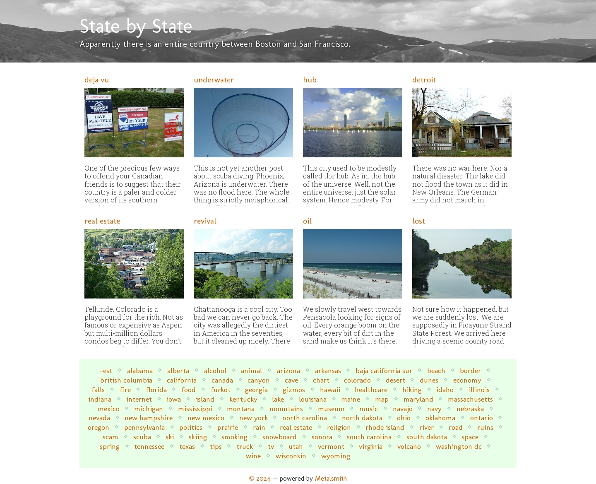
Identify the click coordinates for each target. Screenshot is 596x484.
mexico (109, 408)
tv (271, 446)
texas (187, 446)
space (469, 436)
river (426, 427)
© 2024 (260, 478)
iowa (173, 399)
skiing (198, 436)
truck (244, 446)
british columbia (126, 380)
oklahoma (440, 417)
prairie (227, 427)
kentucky (243, 399)
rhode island (384, 427)
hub (310, 79)
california (182, 380)
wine (253, 455)
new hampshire (149, 417)
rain (259, 427)
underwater (214, 79)
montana (241, 408)
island (205, 399)
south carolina (369, 436)
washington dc (459, 446)
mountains (286, 408)
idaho (445, 389)
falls (98, 389)
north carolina (304, 417)
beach (436, 370)
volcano (409, 446)
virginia (370, 446)
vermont (331, 446)
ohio (404, 417)
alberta (178, 370)
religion (339, 427)
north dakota (362, 417)
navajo (403, 408)
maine (350, 399)
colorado (357, 380)
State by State (135, 26)
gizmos (294, 389)
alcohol (215, 370)
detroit (424, 79)
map (382, 399)
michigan (148, 408)
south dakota (426, 436)
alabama (140, 370)
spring (110, 446)
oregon (98, 427)
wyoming (335, 455)
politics (190, 427)
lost (418, 221)
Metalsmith (331, 478)
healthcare (371, 389)
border (470, 370)
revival (205, 221)
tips (216, 446)
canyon (259, 380)
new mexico (205, 417)
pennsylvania (144, 427)
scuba (142, 436)
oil (307, 221)
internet (139, 399)
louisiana (313, 399)
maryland (418, 399)
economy (467, 380)
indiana (99, 399)
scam (110, 436)
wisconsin (291, 455)
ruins (485, 427)
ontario (481, 417)
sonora (322, 436)
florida (156, 389)
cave (291, 380)
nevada (99, 417)
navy (434, 408)
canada (222, 380)
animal (251, 370)
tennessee (149, 446)
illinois (479, 389)
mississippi (195, 408)
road (456, 427)
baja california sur (384, 370)
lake (278, 399)
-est (106, 370)
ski (170, 436)
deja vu (96, 79)
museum (331, 408)
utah (295, 446)
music (368, 408)
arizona (288, 370)
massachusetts (470, 399)
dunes (429, 380)
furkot (221, 389)
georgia (256, 389)
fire (125, 389)
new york (253, 417)
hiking (412, 389)
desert (395, 380)
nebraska (470, 408)
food (188, 389)
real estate (102, 221)
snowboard (279, 436)
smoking (234, 436)
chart (321, 380)
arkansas (328, 370)
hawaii (330, 389)
